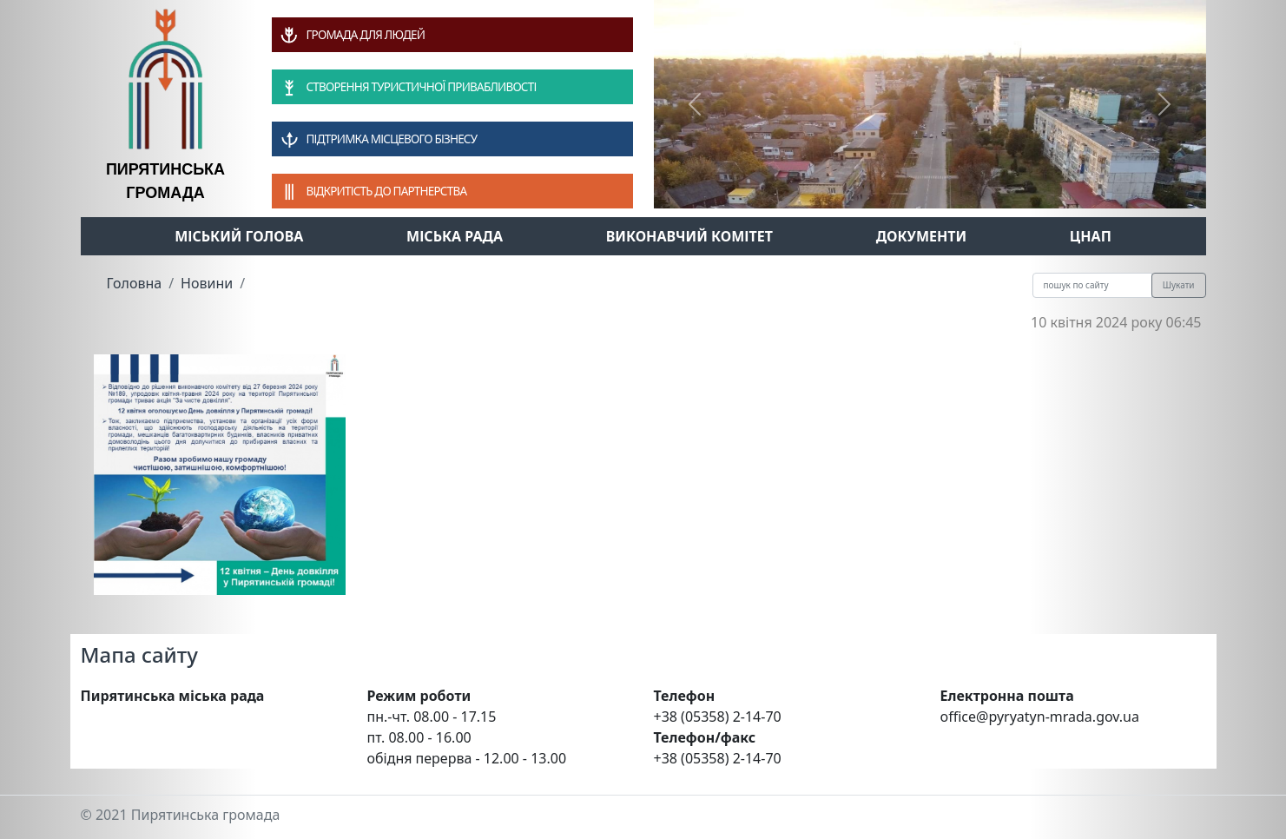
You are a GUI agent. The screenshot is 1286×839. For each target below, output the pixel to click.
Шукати (1179, 285)
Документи (921, 236)
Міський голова (239, 236)
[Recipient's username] (1092, 285)
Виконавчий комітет (689, 236)
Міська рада (454, 236)
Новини (207, 283)
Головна (134, 283)
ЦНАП (1090, 236)
